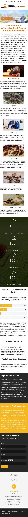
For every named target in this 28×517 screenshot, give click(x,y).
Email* (14, 450)
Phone (14, 456)
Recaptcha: (14, 462)
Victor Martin (14, 491)
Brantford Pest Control (17, 511)
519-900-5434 (18, 1)
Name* (14, 445)
